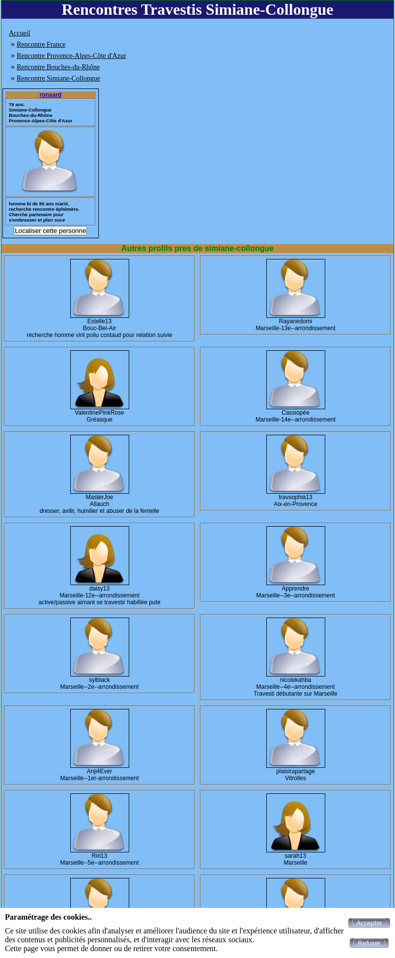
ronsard (50, 94)
